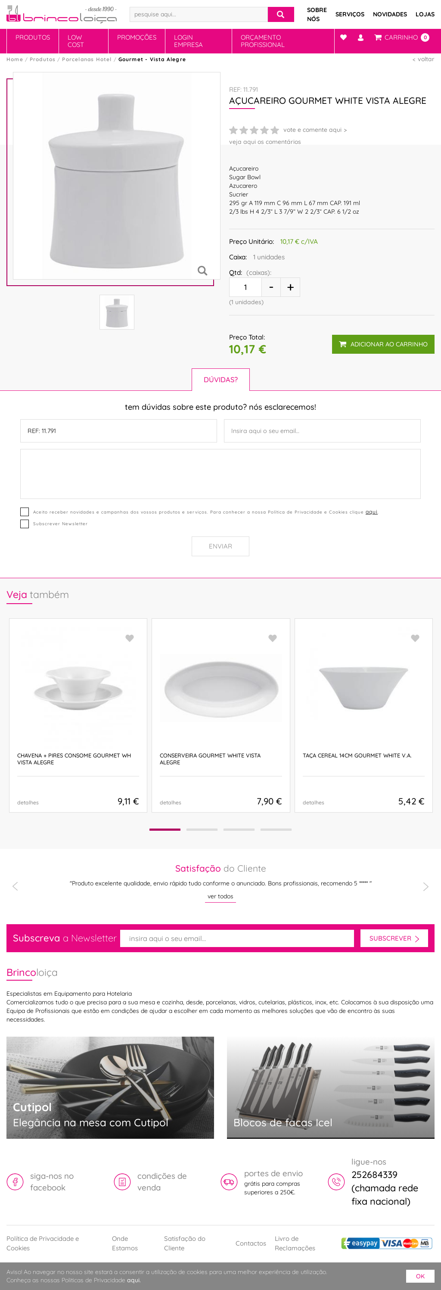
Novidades (390, 14)
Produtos (33, 37)
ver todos (220, 896)
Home (14, 59)
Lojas (425, 14)
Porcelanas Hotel (87, 59)
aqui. (134, 1280)
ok (420, 1276)
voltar (426, 59)
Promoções (136, 37)
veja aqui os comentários (265, 142)
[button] (163, 830)
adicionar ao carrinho (383, 344)
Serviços (349, 14)
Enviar (220, 546)
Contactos (251, 1243)
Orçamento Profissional (263, 41)
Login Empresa (188, 41)
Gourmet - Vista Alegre (152, 59)
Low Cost (76, 41)
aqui (372, 511)
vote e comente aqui (312, 130)
